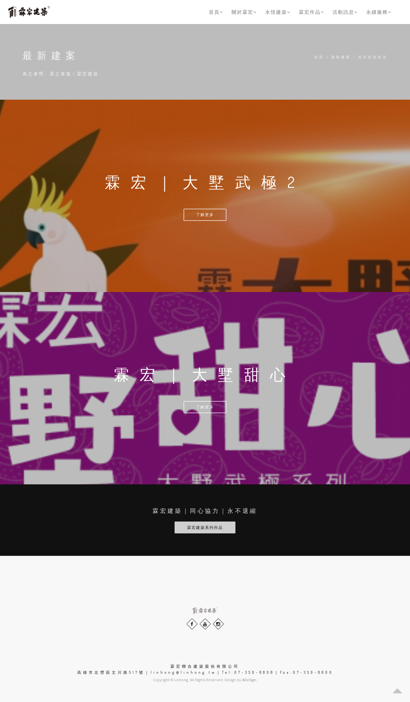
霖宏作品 (311, 12)
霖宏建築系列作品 (205, 527)
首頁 (216, 12)
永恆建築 (278, 12)
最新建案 (341, 57)
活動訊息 (345, 12)
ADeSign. (249, 679)
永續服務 (379, 12)
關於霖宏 (244, 12)
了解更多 (205, 214)
